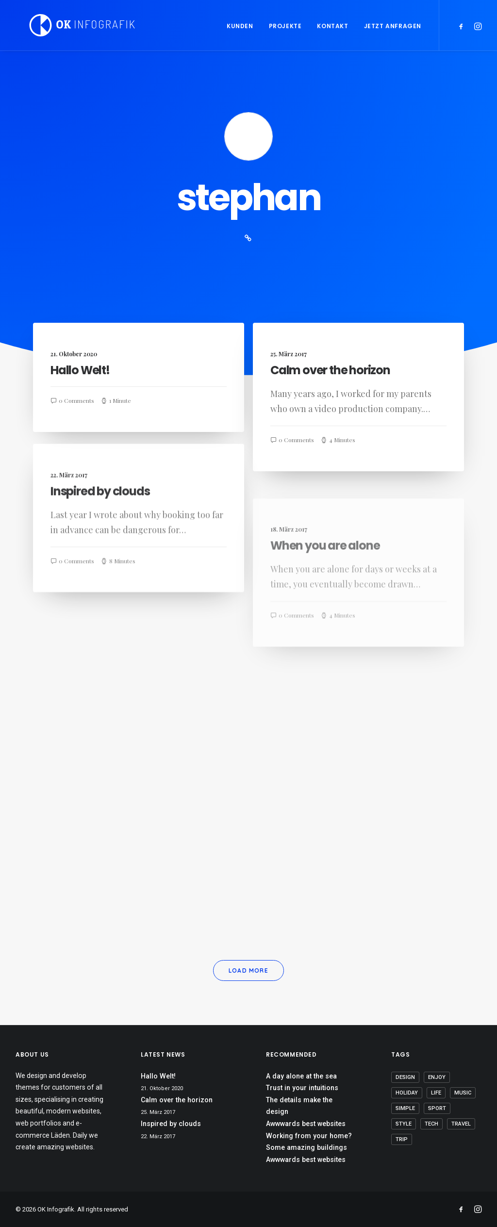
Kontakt (332, 26)
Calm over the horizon (330, 371)
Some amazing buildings (306, 1147)
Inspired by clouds (99, 528)
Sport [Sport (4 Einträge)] (437, 1108)
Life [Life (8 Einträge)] (436, 1093)
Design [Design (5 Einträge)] (405, 1077)
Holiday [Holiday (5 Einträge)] (407, 1093)
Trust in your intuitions (302, 1088)
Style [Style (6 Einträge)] (404, 1124)
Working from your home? (309, 1136)
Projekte (285, 26)
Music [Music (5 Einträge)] (462, 1093)
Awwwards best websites (306, 1124)
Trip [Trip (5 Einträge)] (402, 1139)
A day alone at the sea (301, 1076)
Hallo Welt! (80, 370)
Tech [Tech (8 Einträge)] (431, 1124)
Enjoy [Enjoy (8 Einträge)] (437, 1077)
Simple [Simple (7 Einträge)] (405, 1108)
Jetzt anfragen (392, 26)
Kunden (240, 26)
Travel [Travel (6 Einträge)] (461, 1124)
